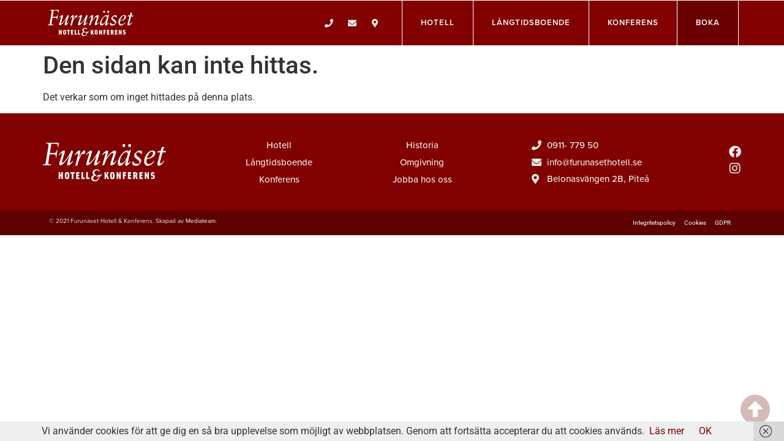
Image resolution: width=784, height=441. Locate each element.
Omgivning (422, 162)
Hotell (279, 145)
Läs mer (666, 431)
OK (705, 431)
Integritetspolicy (654, 222)
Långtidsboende (279, 162)
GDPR (723, 222)
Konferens (279, 179)
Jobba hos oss (422, 179)
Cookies (695, 222)
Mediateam (201, 221)
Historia (422, 145)
